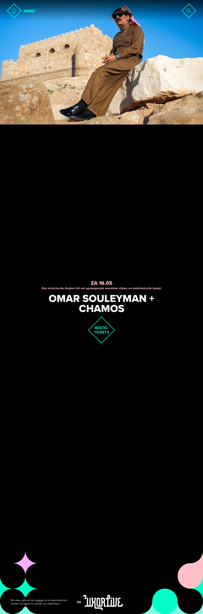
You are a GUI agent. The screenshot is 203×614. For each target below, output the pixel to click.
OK (79, 602)
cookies (39, 600)
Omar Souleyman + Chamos (101, 303)
